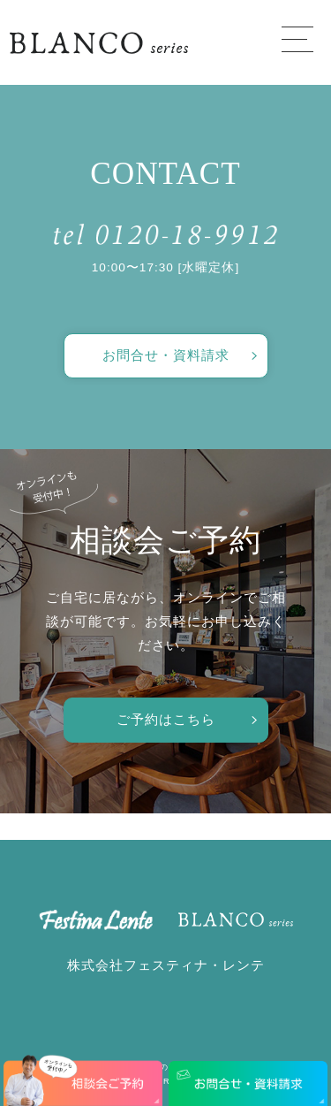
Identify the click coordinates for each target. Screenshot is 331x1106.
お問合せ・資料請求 (165, 354)
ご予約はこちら (166, 719)
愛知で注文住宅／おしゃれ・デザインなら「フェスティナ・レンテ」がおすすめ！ (99, 42)
